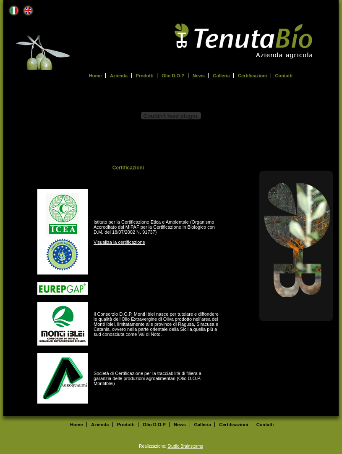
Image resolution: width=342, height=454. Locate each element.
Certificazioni (252, 75)
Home (95, 75)
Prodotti (145, 75)
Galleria (221, 75)
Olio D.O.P (173, 75)
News (199, 75)
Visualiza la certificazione (119, 242)
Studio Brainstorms (185, 446)
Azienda (119, 75)
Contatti (284, 75)
